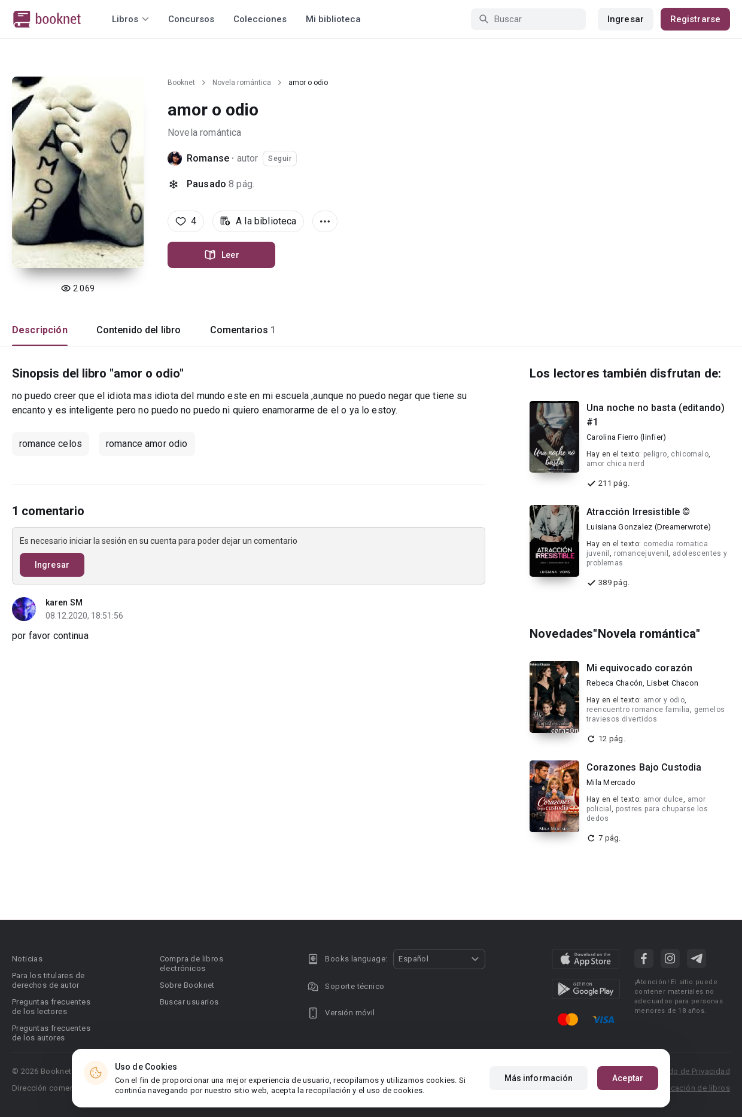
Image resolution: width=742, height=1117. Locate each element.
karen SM (64, 602)
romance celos (50, 443)
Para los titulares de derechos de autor (48, 980)
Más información (538, 1078)
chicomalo (689, 454)
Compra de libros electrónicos (191, 963)
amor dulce (663, 799)
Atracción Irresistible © (638, 512)
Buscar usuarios (189, 1001)
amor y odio (664, 700)
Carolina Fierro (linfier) (626, 437)
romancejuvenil (641, 553)
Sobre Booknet (187, 985)
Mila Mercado (610, 782)
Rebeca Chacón (614, 682)
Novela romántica (241, 82)
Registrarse (695, 19)
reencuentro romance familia (638, 709)
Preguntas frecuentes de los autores (51, 1033)
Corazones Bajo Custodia (643, 767)
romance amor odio (147, 443)
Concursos (191, 19)
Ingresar (625, 19)
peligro (655, 454)
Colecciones (260, 19)
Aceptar (627, 1078)
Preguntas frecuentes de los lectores (51, 1006)
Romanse (208, 158)
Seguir (279, 158)
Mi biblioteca (333, 19)
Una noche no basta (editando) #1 (655, 415)
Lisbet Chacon (672, 682)
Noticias (27, 958)
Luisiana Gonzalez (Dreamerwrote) (648, 526)
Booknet (181, 82)
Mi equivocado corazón (639, 668)
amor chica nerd (615, 463)
